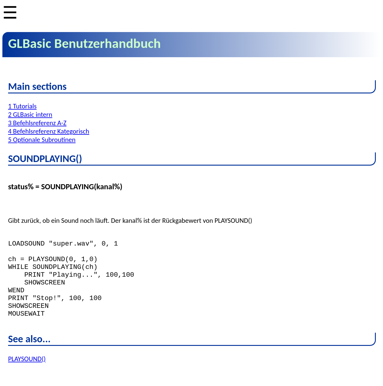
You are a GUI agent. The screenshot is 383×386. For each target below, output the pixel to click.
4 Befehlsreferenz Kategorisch (48, 131)
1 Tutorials (22, 106)
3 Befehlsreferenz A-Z (37, 123)
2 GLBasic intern (30, 114)
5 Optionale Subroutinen (42, 139)
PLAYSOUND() (27, 374)
